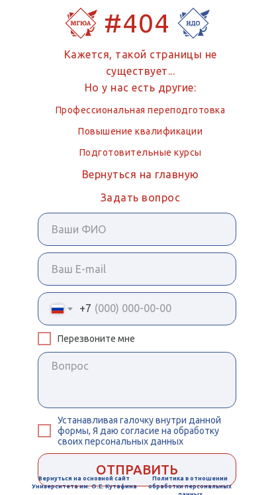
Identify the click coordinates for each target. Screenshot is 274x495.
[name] (137, 229)
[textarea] (137, 380)
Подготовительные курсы (140, 152)
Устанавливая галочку (107, 420)
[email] (137, 269)
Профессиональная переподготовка (141, 110)
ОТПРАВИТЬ (137, 469)
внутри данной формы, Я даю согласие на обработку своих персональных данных (139, 431)
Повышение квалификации (140, 131)
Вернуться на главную (140, 174)
